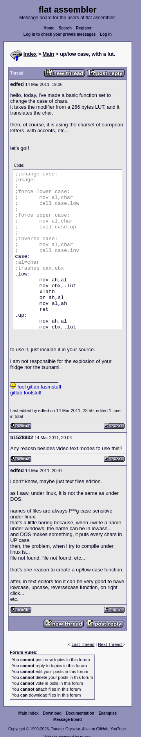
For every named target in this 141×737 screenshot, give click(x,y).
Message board (67, 719)
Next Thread (110, 644)
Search (65, 28)
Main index (28, 713)
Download (52, 713)
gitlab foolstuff (26, 393)
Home (48, 28)
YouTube (118, 729)
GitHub (102, 729)
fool (22, 387)
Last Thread (83, 644)
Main (48, 54)
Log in (106, 34)
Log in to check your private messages (60, 34)
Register (84, 28)
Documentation (80, 713)
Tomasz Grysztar (65, 729)
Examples (107, 713)
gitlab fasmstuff (44, 387)
